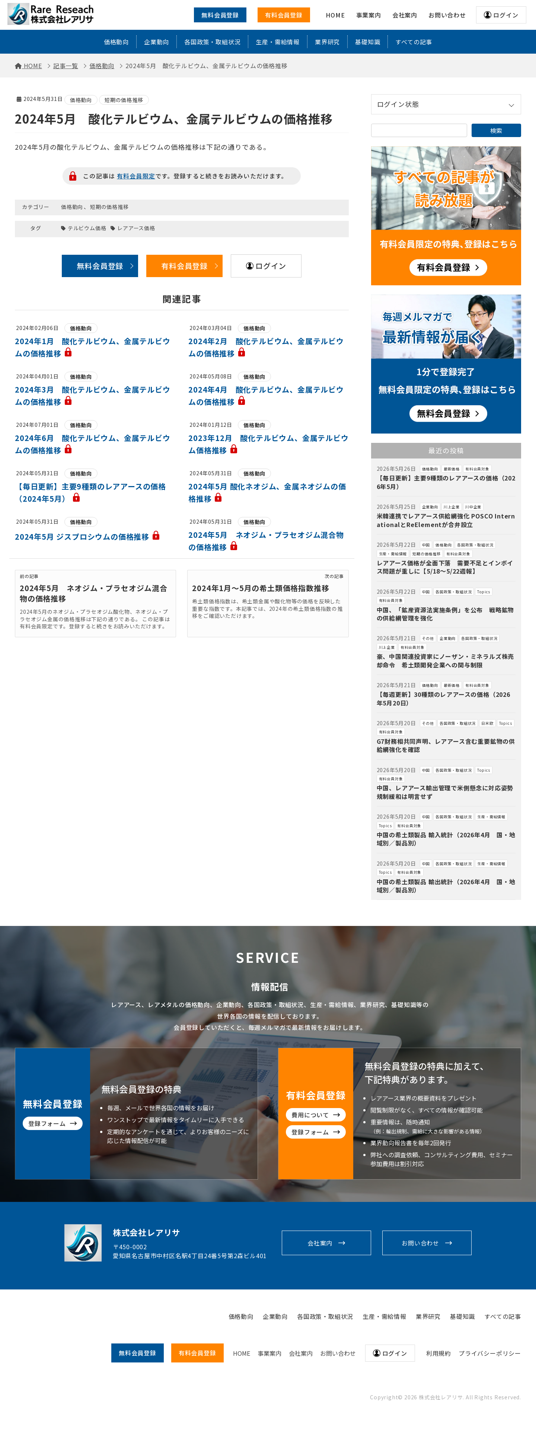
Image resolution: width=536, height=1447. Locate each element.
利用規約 (438, 1353)
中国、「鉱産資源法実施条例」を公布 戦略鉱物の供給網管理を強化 (445, 613)
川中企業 (473, 507)
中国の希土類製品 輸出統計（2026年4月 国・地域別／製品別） (446, 885)
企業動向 (156, 41)
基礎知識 (367, 41)
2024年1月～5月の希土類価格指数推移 (260, 588)
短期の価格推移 (124, 100)
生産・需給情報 (278, 41)
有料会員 (197, 1352)
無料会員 (137, 1352)
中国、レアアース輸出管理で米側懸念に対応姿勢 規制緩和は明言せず (448, 791)
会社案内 (319, 1242)
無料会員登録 (220, 14)
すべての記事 (413, 41)
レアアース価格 (136, 228)
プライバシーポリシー (490, 1353)
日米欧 (487, 723)
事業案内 (269, 1353)
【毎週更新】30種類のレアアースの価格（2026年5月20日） (443, 698)
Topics (483, 591)
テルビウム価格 (87, 228)
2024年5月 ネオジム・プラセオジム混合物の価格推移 (94, 593)
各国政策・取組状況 (212, 41)
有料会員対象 (477, 469)
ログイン (505, 14)
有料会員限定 (136, 175)
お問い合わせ (420, 1242)
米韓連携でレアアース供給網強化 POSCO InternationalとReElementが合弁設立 (446, 520)
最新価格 (452, 469)
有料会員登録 (284, 14)
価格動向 (116, 41)
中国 (426, 545)
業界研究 (327, 41)
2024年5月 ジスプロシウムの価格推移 (87, 536)
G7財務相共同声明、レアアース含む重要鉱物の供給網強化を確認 (446, 745)
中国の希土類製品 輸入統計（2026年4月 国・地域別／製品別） (446, 838)
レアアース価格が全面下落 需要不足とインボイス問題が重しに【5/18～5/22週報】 (445, 566)
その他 (428, 638)
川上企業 (452, 507)
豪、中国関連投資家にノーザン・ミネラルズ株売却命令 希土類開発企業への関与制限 (445, 660)
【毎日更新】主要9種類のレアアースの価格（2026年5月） (446, 482)
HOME (241, 1353)
